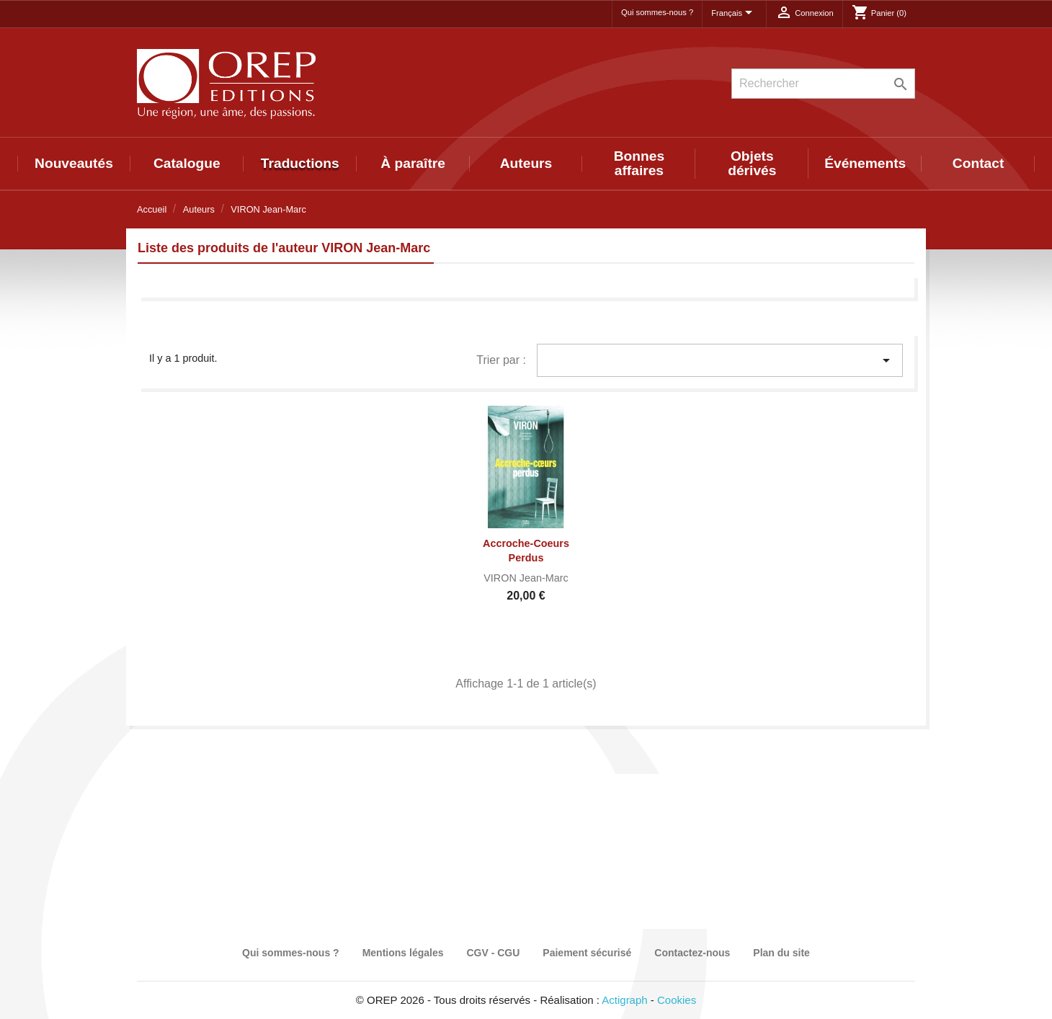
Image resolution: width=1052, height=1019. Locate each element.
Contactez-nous (692, 952)
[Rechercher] (823, 83)
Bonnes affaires (639, 163)
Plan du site (781, 952)
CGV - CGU (493, 952)
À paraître (412, 163)
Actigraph (624, 1000)
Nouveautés (74, 163)
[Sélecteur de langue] (734, 13)
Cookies (676, 1000)
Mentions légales (403, 952)
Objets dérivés (752, 163)
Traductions (300, 163)
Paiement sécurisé (587, 952)
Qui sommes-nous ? (657, 12)
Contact (978, 163)
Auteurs (526, 163)
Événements (865, 163)
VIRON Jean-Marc (526, 578)
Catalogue (186, 163)
